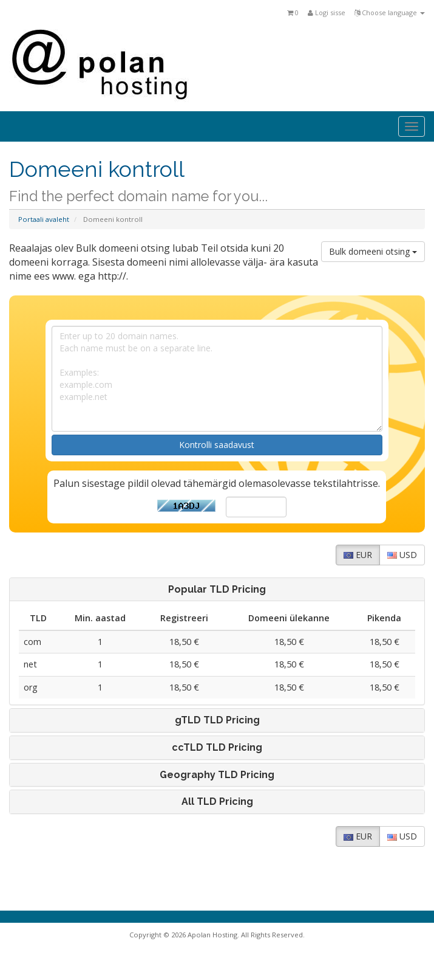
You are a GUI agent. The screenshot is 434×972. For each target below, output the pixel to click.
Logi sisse (326, 12)
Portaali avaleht (43, 219)
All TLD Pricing (217, 801)
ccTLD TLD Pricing (217, 747)
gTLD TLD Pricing (217, 720)
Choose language (389, 12)
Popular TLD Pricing (217, 589)
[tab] (217, 589)
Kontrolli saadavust (216, 444)
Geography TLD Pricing (217, 775)
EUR (358, 554)
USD (402, 554)
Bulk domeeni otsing (373, 251)
